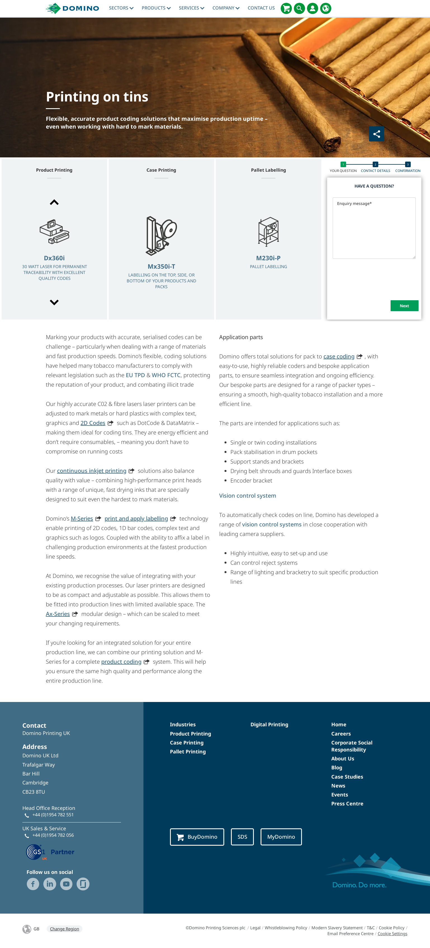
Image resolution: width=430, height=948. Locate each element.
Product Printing (190, 733)
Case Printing (187, 742)
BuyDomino (197, 837)
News (338, 785)
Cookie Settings (392, 933)
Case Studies (347, 776)
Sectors (121, 8)
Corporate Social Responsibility (351, 746)
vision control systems (272, 524)
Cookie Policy (392, 927)
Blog (336, 767)
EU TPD (135, 375)
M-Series (82, 518)
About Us (342, 758)
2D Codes (93, 423)
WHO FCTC (166, 375)
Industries (183, 724)
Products (156, 8)
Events (339, 794)
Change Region (64, 929)
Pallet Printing (188, 751)
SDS (242, 836)
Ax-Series (58, 614)
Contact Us (261, 8)
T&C (371, 927)
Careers (341, 733)
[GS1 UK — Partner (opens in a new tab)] (50, 851)
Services (191, 8)
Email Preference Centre (350, 933)
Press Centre (347, 803)
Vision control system (247, 495)
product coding (121, 661)
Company (226, 8)
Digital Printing (269, 724)
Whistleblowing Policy (286, 927)
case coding (339, 356)
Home (338, 724)
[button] (54, 202)
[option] (54, 253)
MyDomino (281, 836)
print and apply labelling (136, 518)
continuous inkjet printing (91, 470)
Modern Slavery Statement (337, 927)
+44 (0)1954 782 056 (53, 835)
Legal (255, 927)
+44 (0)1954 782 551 (53, 815)
